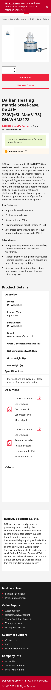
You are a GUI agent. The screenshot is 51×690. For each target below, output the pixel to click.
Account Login (12, 610)
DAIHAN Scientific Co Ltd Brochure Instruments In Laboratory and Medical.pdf (28, 409)
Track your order (14, 623)
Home (4, 19)
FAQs (8, 644)
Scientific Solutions (15, 593)
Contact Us (11, 640)
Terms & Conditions (15, 665)
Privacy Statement (14, 669)
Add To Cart (25, 77)
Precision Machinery (15, 597)
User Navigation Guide (17, 648)
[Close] (47, 7)
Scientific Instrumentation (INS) (22, 19)
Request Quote (25, 85)
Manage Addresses (15, 627)
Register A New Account (17, 614)
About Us (10, 661)
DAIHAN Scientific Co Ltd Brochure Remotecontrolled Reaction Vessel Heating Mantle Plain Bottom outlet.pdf (28, 442)
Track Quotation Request (18, 619)
